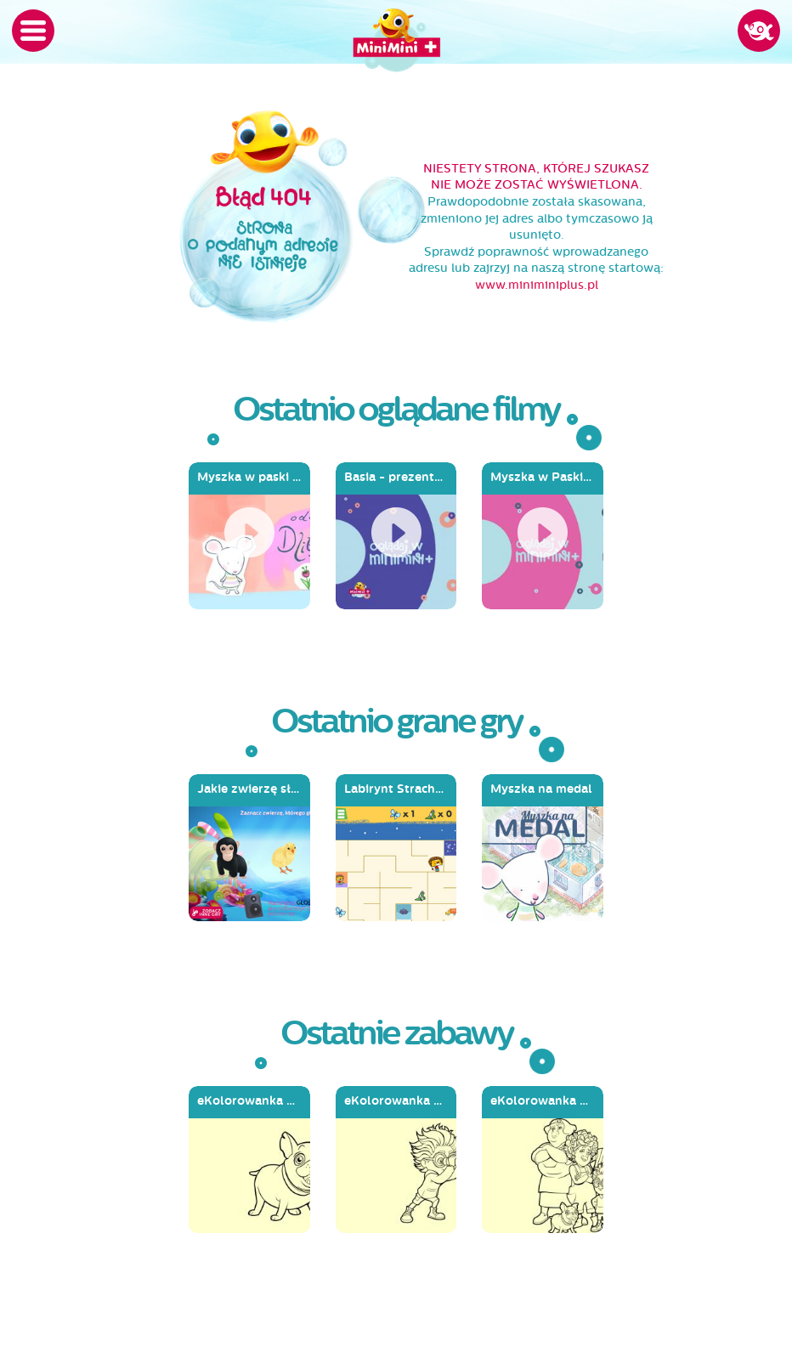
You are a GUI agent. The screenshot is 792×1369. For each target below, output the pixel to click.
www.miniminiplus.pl (536, 285)
